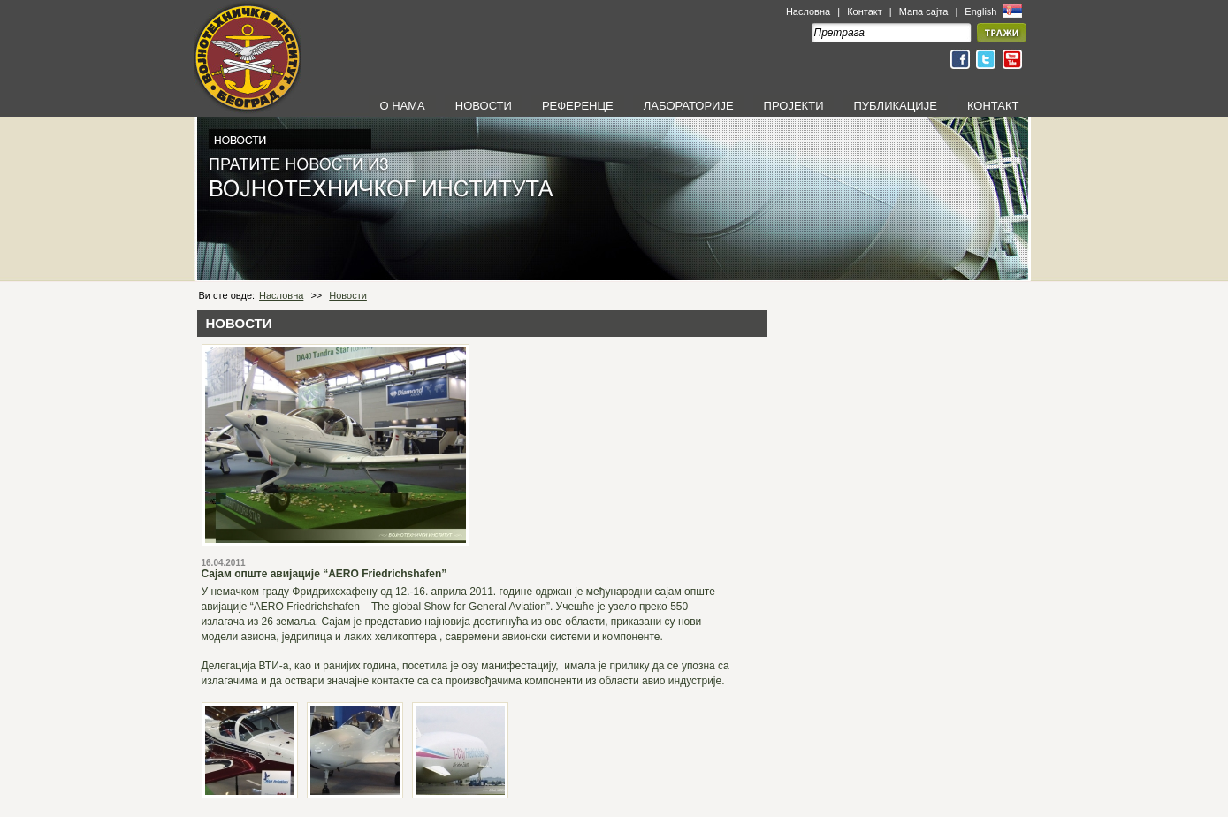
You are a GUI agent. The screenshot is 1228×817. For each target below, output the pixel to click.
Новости (348, 295)
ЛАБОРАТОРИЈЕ (689, 105)
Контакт (864, 11)
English (982, 11)
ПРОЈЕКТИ (794, 105)
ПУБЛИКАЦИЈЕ (894, 105)
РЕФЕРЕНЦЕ (578, 105)
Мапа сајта (924, 11)
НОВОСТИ (483, 105)
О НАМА (401, 105)
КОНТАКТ (993, 105)
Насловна (808, 11)
